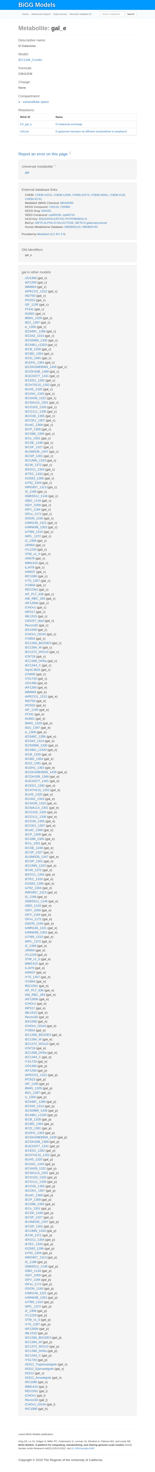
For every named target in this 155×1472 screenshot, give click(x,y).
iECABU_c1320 (36, 344)
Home (25, 14)
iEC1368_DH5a (36, 661)
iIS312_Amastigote (38, 1377)
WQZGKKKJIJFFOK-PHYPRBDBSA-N (63, 218)
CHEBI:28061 (99, 195)
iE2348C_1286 (35, 331)
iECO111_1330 (36, 411)
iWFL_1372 (33, 536)
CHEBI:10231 (43, 195)
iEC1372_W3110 (37, 652)
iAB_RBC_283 (35, 598)
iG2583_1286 (34, 478)
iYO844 (30, 585)
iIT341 (29, 309)
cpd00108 (55, 215)
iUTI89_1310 (34, 531)
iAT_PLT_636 (34, 594)
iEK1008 (31, 629)
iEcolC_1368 (34, 425)
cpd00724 (68, 215)
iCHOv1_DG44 (36, 634)
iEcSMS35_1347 (37, 451)
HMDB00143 (72, 227)
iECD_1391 (33, 358)
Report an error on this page (43, 154)
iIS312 (30, 1373)
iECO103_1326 (36, 407)
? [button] (69, 153)
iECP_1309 (33, 429)
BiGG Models (36, 4)
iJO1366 (31, 278)
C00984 (65, 207)
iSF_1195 (32, 304)
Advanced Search (41, 14)
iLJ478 (30, 567)
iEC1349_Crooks (30, 60)
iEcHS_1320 (34, 389)
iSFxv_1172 (33, 514)
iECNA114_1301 (37, 402)
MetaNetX (43, 234)
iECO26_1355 (35, 416)
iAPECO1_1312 (36, 291)
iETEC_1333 (34, 474)
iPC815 (30, 300)
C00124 (54, 207)
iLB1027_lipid (34, 620)
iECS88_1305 (35, 433)
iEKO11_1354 (35, 469)
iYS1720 (31, 678)
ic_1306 (31, 327)
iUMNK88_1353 (36, 527)
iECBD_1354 (34, 353)
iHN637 (30, 572)
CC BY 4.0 (57, 234)
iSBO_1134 (33, 500)
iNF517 (30, 612)
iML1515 (31, 616)
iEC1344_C (33, 665)
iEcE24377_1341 (37, 376)
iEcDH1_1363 (35, 362)
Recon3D (32, 625)
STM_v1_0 (33, 554)
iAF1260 (31, 282)
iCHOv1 (31, 607)
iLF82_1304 (33, 482)
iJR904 (30, 545)
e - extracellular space (33, 102)
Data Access (60, 14)
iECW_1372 (34, 465)
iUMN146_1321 (36, 522)
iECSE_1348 (34, 442)
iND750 (30, 295)
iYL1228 (31, 549)
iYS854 (30, 638)
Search (130, 14)
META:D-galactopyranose (91, 222)
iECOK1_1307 (35, 420)
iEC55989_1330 (36, 340)
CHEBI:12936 (62, 195)
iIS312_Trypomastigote (41, 1364)
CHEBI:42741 (33, 199)
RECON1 (32, 589)
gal (27, 172)
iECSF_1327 (34, 447)
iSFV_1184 (33, 509)
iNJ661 (30, 313)
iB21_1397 (33, 322)
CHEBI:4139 (117, 195)
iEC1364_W (34, 647)
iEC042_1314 (35, 335)
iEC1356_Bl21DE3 (38, 643)
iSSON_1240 (34, 518)
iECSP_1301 (34, 456)
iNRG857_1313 (36, 487)
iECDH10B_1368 (37, 371)
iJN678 (30, 558)
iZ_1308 (31, 540)
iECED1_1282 (35, 380)
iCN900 (30, 674)
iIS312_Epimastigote (40, 1368)
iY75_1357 (33, 580)
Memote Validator (80, 14)
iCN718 (30, 656)
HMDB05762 (90, 227)
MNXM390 (66, 203)
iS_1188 (31, 491)
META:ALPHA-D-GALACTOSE (54, 222)
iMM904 (31, 287)
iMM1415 (32, 563)
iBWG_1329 (34, 318)
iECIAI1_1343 (35, 393)
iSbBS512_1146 (36, 496)
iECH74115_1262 (37, 384)
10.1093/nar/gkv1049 (82, 1448)
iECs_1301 (33, 438)
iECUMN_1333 (36, 460)
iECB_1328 (33, 349)
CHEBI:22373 (80, 195)
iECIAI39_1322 (36, 398)
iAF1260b (32, 603)
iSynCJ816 (33, 669)
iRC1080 (31, 576)
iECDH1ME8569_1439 (41, 367)
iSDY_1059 (33, 505)
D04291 (46, 210)
